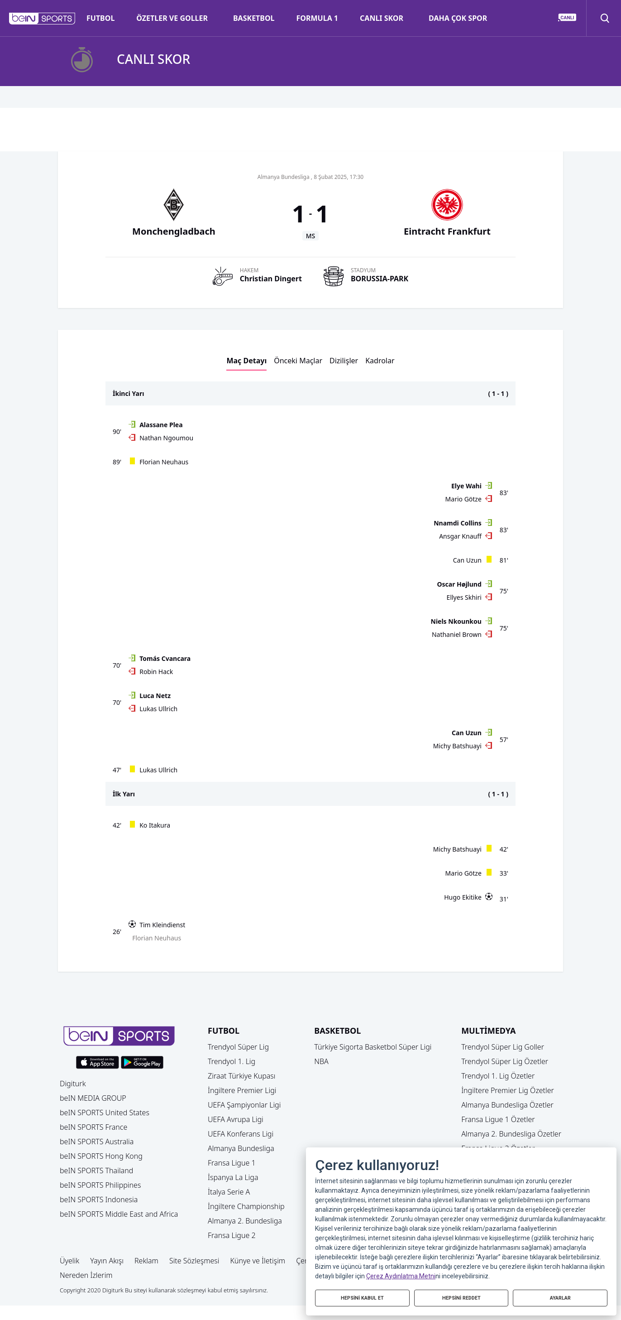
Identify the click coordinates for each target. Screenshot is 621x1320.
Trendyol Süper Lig (238, 1047)
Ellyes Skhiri (464, 597)
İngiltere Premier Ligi (242, 1090)
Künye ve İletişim (258, 1261)
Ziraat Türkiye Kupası (242, 1076)
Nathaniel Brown (457, 634)
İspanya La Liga (233, 1177)
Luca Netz (155, 695)
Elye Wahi (466, 486)
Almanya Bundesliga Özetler (507, 1105)
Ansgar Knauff (460, 536)
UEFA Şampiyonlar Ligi (244, 1105)
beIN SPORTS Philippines (100, 1185)
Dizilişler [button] (344, 361)
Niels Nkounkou (456, 621)
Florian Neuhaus (163, 462)
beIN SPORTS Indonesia (99, 1199)
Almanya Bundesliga (241, 1148)
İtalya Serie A (229, 1192)
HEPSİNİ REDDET (461, 1296)
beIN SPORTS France (93, 1127)
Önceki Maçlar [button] (298, 361)
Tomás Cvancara (165, 658)
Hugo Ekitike (463, 897)
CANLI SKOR (381, 18)
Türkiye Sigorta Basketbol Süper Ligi (372, 1047)
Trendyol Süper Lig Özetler (504, 1061)
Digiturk (73, 1084)
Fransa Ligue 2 (232, 1235)
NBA (321, 1061)
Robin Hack (156, 671)
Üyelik (69, 1261)
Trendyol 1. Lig (231, 1061)
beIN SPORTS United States (104, 1113)
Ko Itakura (154, 825)
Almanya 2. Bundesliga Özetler (511, 1134)
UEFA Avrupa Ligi (235, 1119)
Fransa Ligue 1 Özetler (498, 1119)
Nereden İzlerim (86, 1275)
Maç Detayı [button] (246, 361)
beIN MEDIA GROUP (93, 1098)
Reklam (146, 1261)
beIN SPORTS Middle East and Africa (119, 1214)
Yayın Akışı (107, 1261)
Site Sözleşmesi (194, 1261)
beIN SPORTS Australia (97, 1142)
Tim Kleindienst (162, 924)
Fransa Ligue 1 (232, 1163)
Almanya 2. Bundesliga (245, 1221)
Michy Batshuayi (457, 746)
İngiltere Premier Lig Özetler (507, 1090)
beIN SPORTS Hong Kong (101, 1156)
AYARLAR (560, 1296)
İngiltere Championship (246, 1206)
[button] (42, 18)
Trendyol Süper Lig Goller (502, 1047)
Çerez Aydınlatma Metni (400, 1273)
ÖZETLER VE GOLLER (172, 18)
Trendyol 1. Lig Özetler (498, 1076)
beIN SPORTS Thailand (96, 1170)
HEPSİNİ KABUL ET (362, 1296)
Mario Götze (463, 499)
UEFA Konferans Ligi (240, 1134)
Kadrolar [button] (379, 361)
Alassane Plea (160, 424)
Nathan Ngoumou (166, 438)
